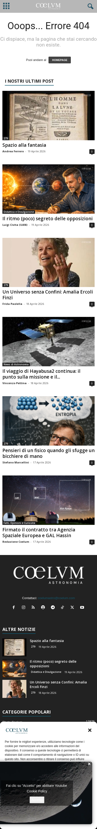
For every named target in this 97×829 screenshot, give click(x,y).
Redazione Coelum (15, 541)
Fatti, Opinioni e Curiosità (19, 523)
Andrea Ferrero (13, 151)
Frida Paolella (12, 304)
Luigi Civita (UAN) (14, 225)
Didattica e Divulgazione (19, 212)
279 (6, 138)
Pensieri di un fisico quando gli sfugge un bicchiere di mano (48, 453)
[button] (89, 730)
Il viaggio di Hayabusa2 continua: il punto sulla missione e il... (41, 374)
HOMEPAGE (59, 60)
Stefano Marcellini (15, 462)
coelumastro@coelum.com (56, 598)
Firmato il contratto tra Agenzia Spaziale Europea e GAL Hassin (38, 533)
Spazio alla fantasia (24, 145)
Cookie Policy (37, 791)
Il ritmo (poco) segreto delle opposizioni (47, 218)
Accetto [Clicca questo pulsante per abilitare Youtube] (37, 800)
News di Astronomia (16, 364)
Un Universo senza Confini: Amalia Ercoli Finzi (47, 295)
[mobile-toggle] (6, 6)
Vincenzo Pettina (14, 383)
